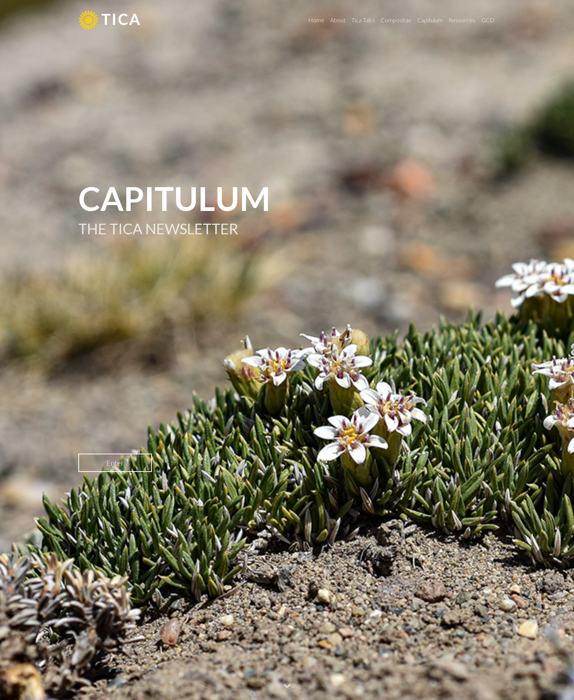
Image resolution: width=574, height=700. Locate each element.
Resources (461, 19)
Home (316, 19)
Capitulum (430, 19)
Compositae (396, 19)
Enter (115, 462)
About (338, 19)
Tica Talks (363, 19)
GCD (488, 19)
